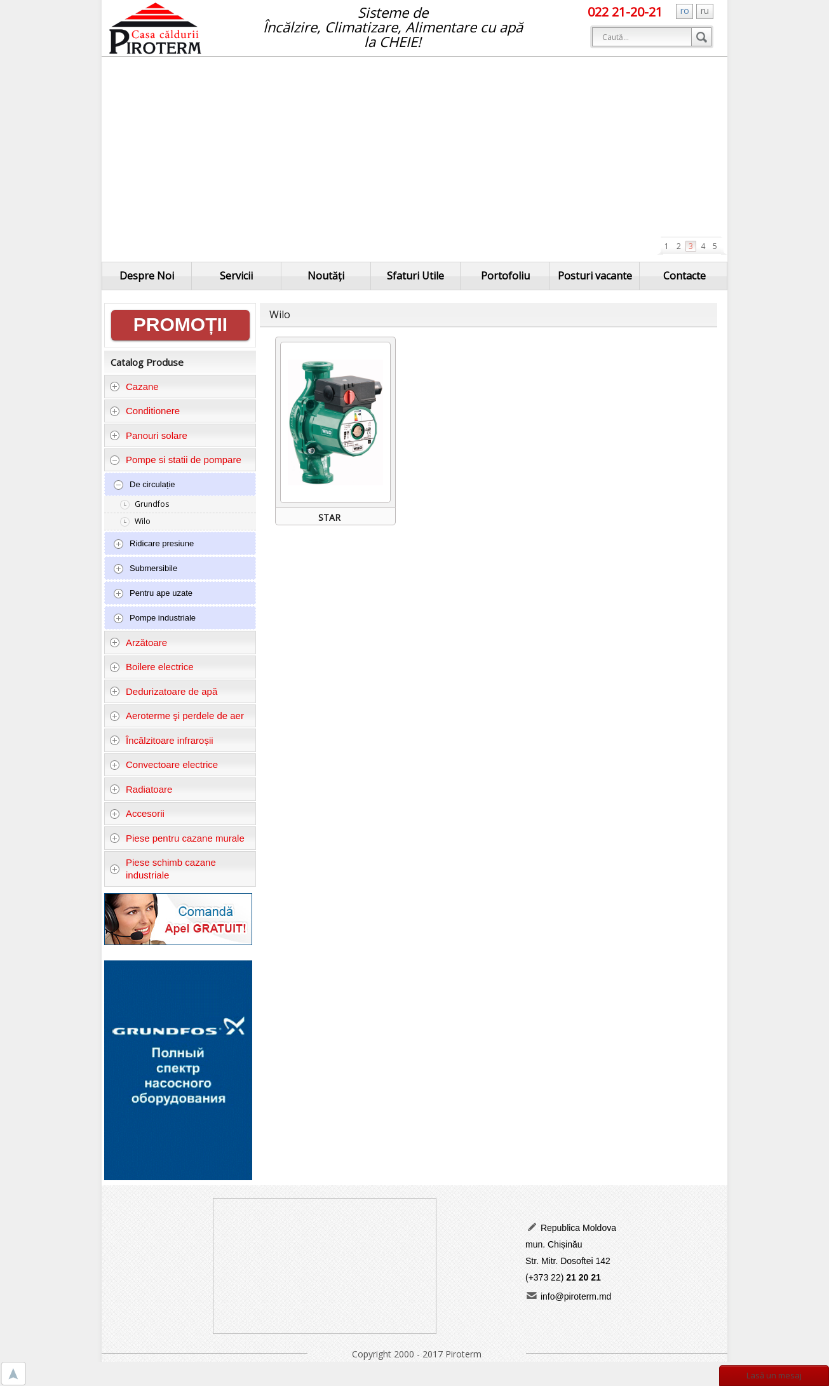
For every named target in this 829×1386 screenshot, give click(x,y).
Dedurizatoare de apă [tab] (163, 691)
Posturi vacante (595, 276)
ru (705, 10)
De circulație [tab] (144, 485)
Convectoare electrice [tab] (164, 764)
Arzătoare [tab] (138, 642)
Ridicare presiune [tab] (153, 544)
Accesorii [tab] (137, 813)
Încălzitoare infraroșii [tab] (161, 740)
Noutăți (325, 276)
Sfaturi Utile (415, 276)
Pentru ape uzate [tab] (152, 593)
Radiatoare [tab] (141, 789)
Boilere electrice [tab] (151, 666)
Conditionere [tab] (144, 410)
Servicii (236, 276)
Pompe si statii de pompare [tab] (175, 459)
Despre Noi (146, 276)
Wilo (143, 521)
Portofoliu (505, 276)
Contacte (684, 276)
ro (684, 10)
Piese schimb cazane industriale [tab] (162, 868)
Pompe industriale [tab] (154, 618)
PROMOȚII (180, 324)
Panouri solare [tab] (148, 435)
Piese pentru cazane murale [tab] (177, 838)
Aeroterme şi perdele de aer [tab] (176, 715)
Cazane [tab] (134, 386)
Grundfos (152, 504)
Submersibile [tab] (145, 568)
